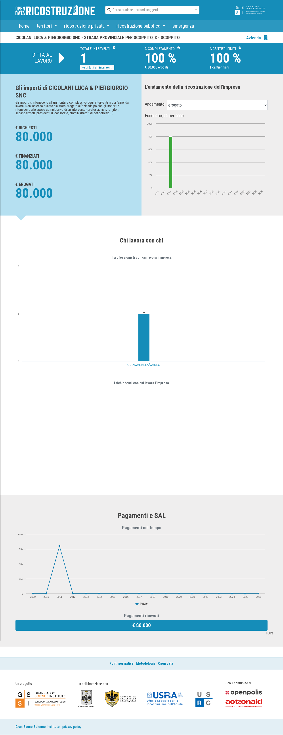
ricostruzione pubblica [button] (139, 26)
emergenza (183, 26)
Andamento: (155, 104)
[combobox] (148, 10)
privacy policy (71, 727)
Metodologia (145, 663)
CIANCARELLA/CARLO (143, 365)
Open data (165, 663)
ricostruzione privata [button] (85, 26)
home (24, 26)
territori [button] (45, 26)
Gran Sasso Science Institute (37, 727)
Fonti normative (122, 663)
